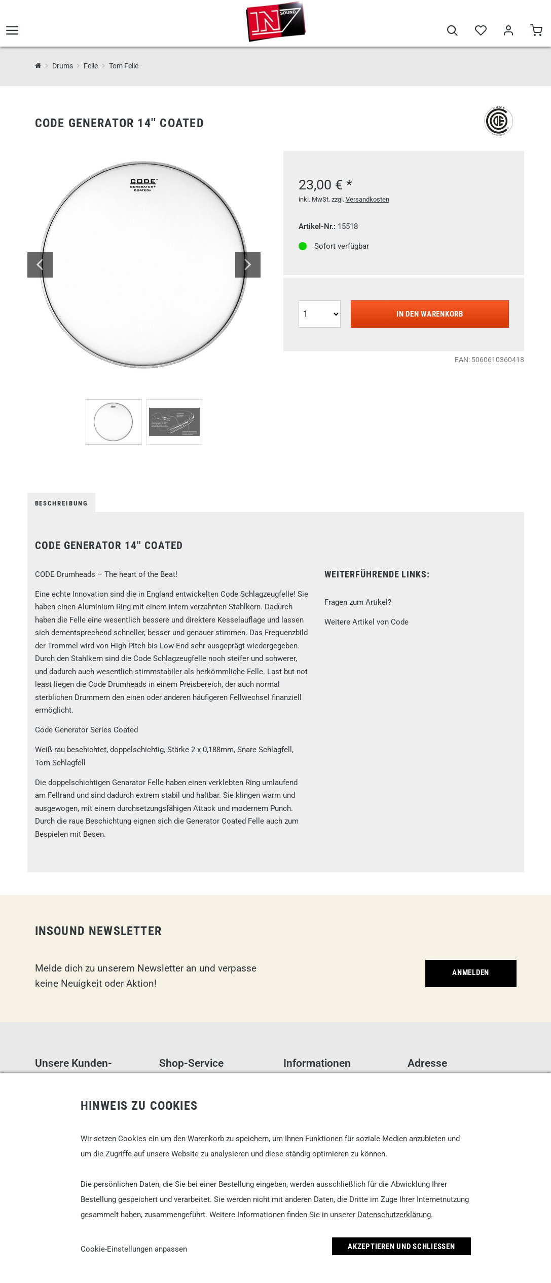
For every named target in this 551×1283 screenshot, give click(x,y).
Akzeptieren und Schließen (401, 1246)
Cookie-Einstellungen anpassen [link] (134, 1249)
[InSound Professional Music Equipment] (38, 65)
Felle (91, 66)
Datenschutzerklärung (394, 1214)
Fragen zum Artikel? (357, 602)
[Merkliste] (480, 31)
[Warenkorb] (536, 31)
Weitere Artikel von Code (366, 622)
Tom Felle (123, 66)
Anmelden (470, 972)
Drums (62, 66)
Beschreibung (61, 503)
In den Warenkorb (429, 314)
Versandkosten (367, 199)
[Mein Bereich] (508, 31)
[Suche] (452, 31)
